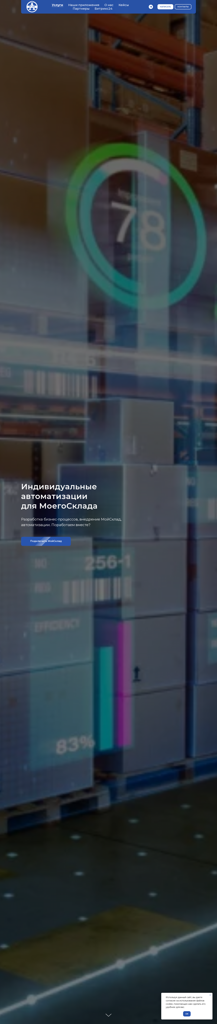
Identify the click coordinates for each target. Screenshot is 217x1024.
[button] (165, 6)
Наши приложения (83, 5)
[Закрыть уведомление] (210, 995)
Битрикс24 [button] (103, 8)
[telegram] (151, 7)
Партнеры (81, 8)
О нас (108, 5)
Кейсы (124, 5)
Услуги (57, 5)
